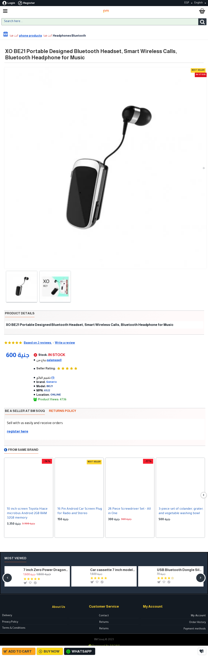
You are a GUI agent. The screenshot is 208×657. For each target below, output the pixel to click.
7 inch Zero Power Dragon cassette (45, 570)
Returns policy (62, 410)
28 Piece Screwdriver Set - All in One (129, 511)
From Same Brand (23, 449)
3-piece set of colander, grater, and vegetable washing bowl (181, 511)
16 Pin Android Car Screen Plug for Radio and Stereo (79, 511)
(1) (52, 377)
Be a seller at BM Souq (25, 410)
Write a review (65, 342)
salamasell (54, 360)
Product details (20, 313)
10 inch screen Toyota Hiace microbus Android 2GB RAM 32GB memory (27, 513)
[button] (203, 168)
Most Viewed (15, 558)
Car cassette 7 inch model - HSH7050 (112, 570)
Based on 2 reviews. (38, 342)
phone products (30, 35)
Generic (51, 381)
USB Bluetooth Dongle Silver (179, 570)
